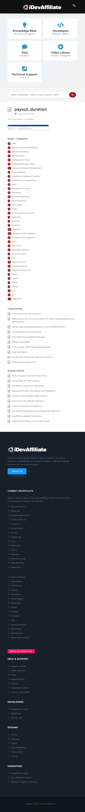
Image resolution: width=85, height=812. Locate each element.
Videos (14, 274)
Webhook (16, 299)
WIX (13, 620)
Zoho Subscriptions (20, 637)
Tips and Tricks (18, 262)
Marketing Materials (21, 196)
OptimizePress (18, 577)
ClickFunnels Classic (20, 515)
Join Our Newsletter (20, 692)
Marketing (16, 192)
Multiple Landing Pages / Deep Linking (29, 396)
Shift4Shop (16, 586)
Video (14, 209)
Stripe (14, 607)
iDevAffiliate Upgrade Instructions (27, 416)
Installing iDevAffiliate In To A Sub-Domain (31, 421)
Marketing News (18, 201)
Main (14, 184)
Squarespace (17, 598)
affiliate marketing (20, 152)
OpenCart (15, 567)
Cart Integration (18, 747)
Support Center (18, 666)
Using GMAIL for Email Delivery (25, 381)
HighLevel (15, 545)
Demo (14, 743)
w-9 (13, 290)
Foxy (13, 541)
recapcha (15, 221)
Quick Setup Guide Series (23, 213)
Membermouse (18, 558)
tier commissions (19, 254)
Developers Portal (19, 709)
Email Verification (20, 352)
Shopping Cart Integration (24, 233)
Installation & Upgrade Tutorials (26, 176)
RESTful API (16, 718)
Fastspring (16, 537)
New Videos (17, 205)
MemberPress (17, 563)
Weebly (14, 611)
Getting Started (19, 172)
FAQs (13, 675)
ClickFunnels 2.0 (18, 519)
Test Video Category (20, 250)
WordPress (16, 629)
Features (15, 739)
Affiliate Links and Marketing (24, 147)
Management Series (21, 188)
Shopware (15, 594)
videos (14, 278)
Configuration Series (21, 160)
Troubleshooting (19, 266)
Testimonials (17, 752)
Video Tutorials (18, 670)
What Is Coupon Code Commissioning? (29, 376)
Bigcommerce (18, 506)
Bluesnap (15, 511)
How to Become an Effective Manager (28, 337)
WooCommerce (18, 624)
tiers (13, 258)
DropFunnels (17, 528)
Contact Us (17, 471)
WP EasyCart (17, 633)
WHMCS (15, 616)
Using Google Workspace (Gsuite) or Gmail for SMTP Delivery (38, 327)
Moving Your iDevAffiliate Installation (28, 401)
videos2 (14, 286)
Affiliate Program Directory (24, 782)
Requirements (17, 679)
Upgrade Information (21, 270)
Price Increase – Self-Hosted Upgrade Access (31, 347)
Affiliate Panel (18, 156)
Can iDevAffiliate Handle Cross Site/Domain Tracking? (36, 411)
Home (14, 734)
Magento (15, 554)
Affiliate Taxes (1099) (21, 342)
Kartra (14, 550)
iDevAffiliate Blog (19, 773)
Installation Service (20, 688)
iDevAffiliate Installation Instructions (28, 386)
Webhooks (56, 34)
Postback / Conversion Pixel (24, 362)
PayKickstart (17, 581)
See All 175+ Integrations (21, 651)
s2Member (16, 603)
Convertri (15, 524)
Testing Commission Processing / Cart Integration (33, 391)
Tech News (16, 246)
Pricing (14, 756)
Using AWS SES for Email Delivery (27, 332)
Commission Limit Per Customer (26, 314)
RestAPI (66, 34)
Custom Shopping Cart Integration (27, 406)
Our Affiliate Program (21, 777)
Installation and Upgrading (24, 180)
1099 (14, 143)
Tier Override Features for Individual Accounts (32, 357)
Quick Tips (16, 217)
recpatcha (15, 225)
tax (13, 241)
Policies (14, 683)
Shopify (14, 590)
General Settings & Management (27, 168)
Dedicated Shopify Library (23, 164)
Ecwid (14, 532)
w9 (13, 295)
